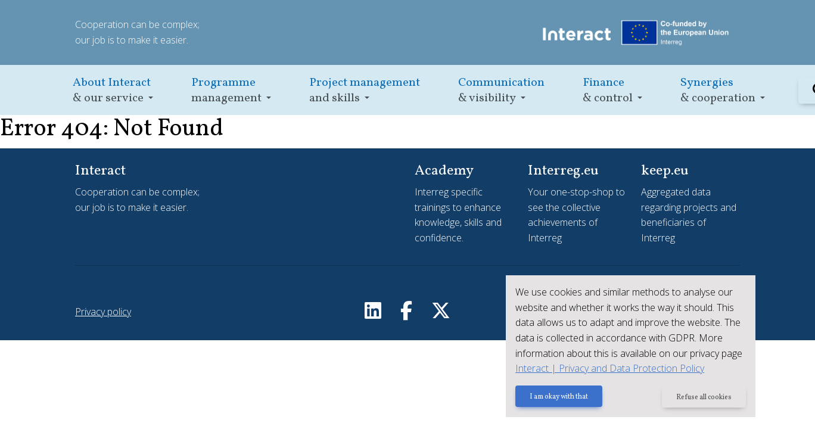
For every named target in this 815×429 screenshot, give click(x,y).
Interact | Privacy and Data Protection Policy (609, 368)
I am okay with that (558, 397)
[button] (113, 90)
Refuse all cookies (704, 397)
